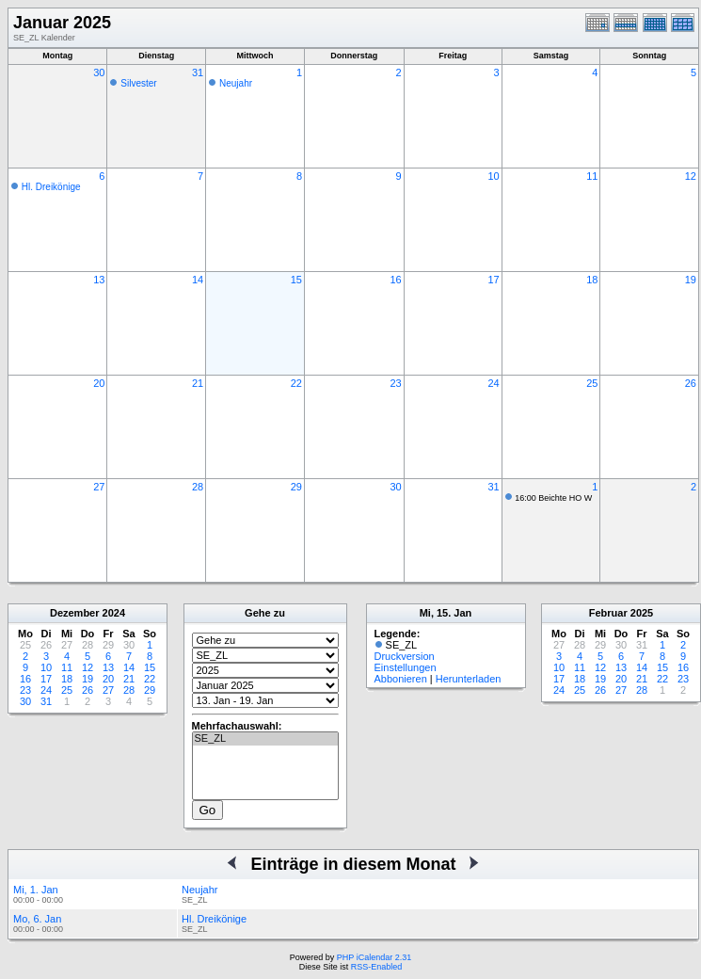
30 (98, 72)
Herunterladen (469, 678)
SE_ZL (265, 739)
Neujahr (235, 83)
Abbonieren (400, 678)
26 (690, 383)
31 (197, 72)
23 (395, 383)
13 (98, 279)
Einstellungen (405, 667)
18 (591, 279)
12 (690, 176)
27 (98, 486)
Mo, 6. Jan (37, 918)
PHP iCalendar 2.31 (374, 957)
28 (197, 486)
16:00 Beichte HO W (553, 498)
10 (493, 176)
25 (591, 383)
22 (296, 383)
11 (591, 176)
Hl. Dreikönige (51, 187)
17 (493, 279)
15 (296, 279)
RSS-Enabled (377, 966)
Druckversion (404, 656)
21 (197, 383)
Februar (608, 612)
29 (296, 486)
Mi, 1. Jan (35, 889)
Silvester (138, 83)
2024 (114, 612)
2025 (641, 612)
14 (197, 279)
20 (98, 383)
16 (395, 279)
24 (493, 383)
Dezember (75, 612)
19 (690, 279)
